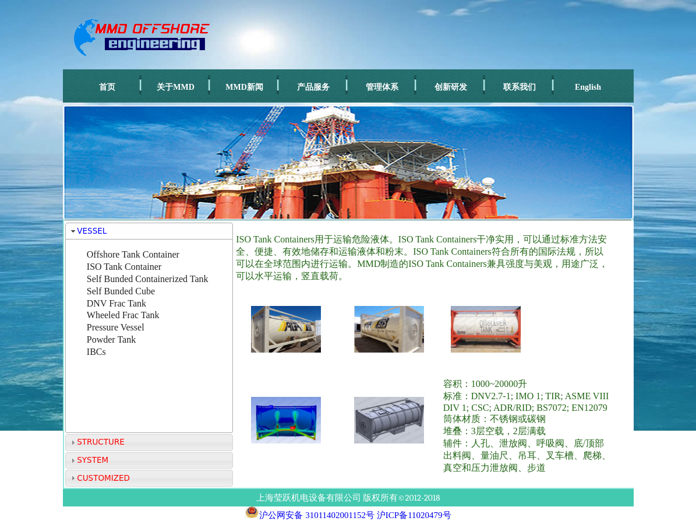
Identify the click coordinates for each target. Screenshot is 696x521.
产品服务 (313, 87)
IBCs (96, 352)
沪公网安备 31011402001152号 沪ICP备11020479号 (348, 515)
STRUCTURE (101, 441)
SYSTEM (92, 459)
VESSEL (92, 230)
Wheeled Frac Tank (123, 315)
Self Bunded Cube (121, 291)
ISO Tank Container (124, 267)
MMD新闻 (244, 87)
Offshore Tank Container (133, 254)
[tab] (149, 231)
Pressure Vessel (115, 327)
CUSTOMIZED (103, 478)
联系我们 (519, 87)
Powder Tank (111, 339)
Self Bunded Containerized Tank (148, 279)
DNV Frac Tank (116, 303)
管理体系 (382, 87)
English (588, 87)
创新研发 (450, 87)
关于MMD (176, 87)
